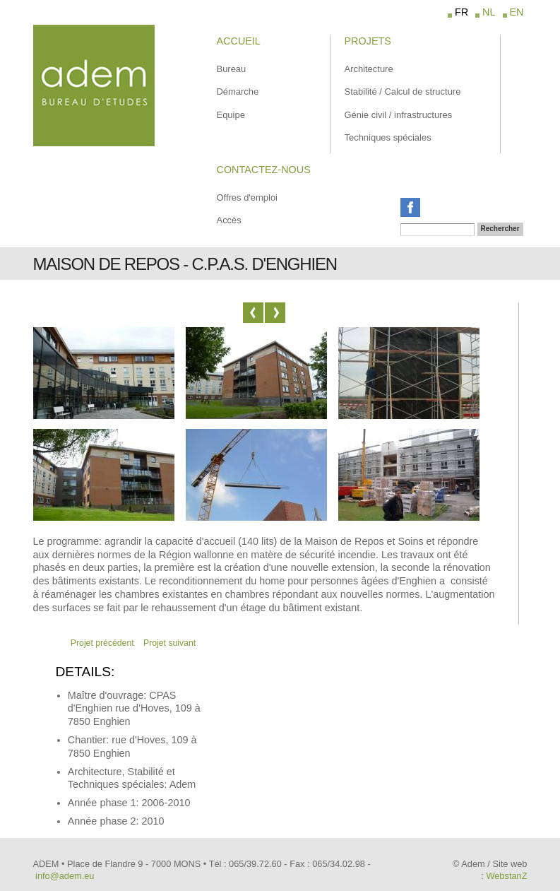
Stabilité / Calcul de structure (403, 91)
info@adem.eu (64, 876)
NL (488, 12)
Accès (229, 220)
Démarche (238, 91)
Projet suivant (169, 643)
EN (517, 12)
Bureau (231, 69)
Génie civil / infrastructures (399, 115)
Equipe (231, 115)
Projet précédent (102, 643)
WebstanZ (506, 876)
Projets (368, 41)
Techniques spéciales (388, 137)
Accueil (239, 41)
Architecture (369, 69)
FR (461, 12)
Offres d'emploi (247, 197)
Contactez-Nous (264, 169)
